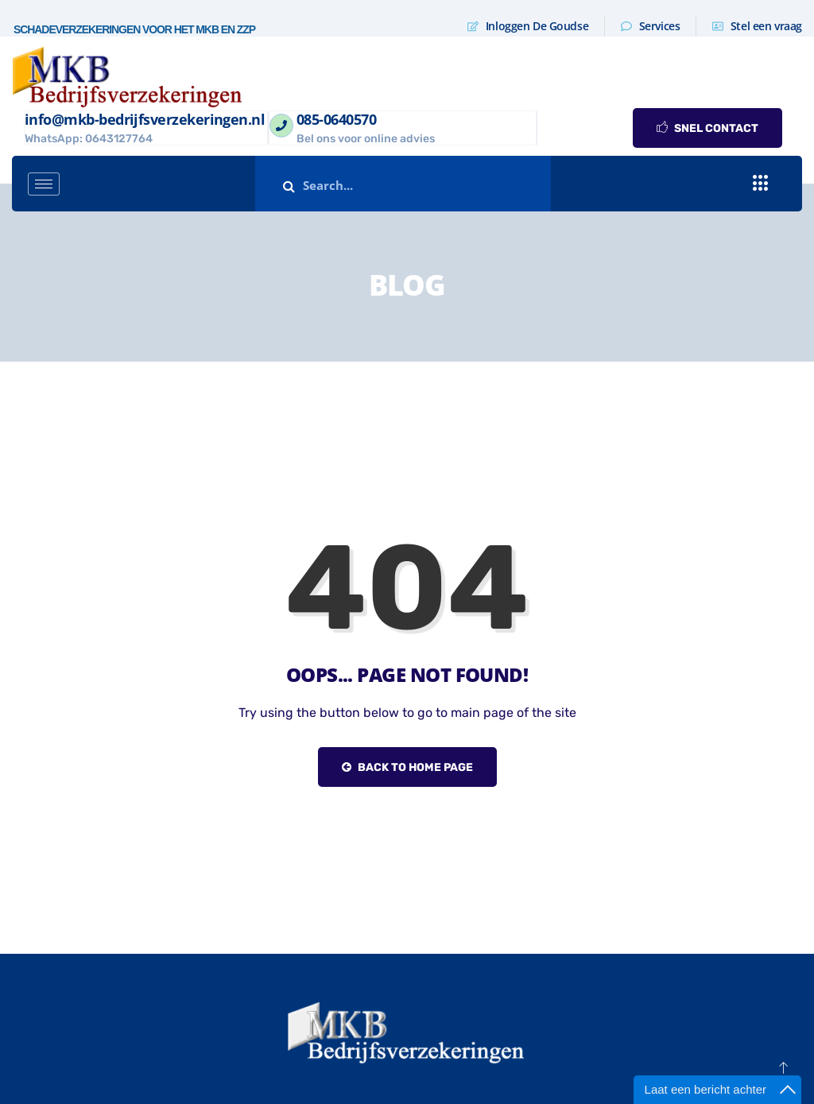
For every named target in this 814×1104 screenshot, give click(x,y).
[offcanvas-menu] (760, 184)
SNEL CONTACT (707, 128)
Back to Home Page (407, 767)
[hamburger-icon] (44, 184)
